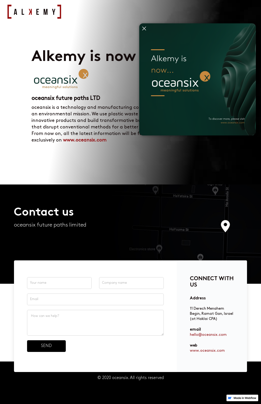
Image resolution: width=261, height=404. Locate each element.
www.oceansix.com (207, 351)
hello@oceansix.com (208, 335)
